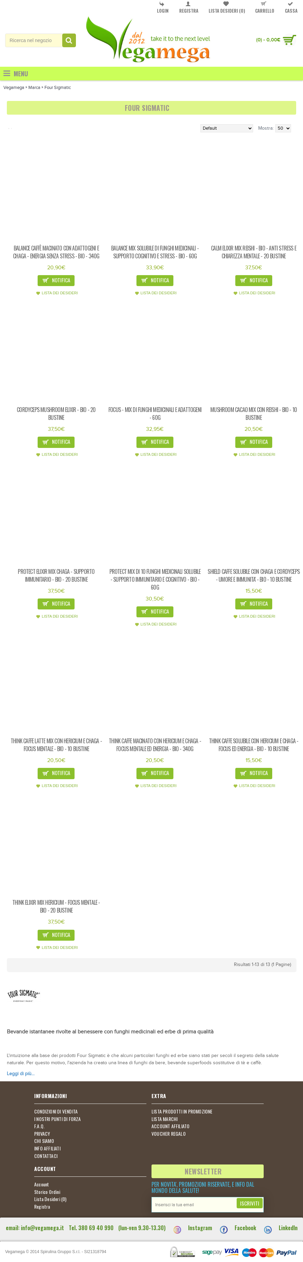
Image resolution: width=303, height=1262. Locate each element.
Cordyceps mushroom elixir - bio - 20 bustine (56, 413)
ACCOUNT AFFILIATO (170, 1126)
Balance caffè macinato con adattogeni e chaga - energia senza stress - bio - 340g (56, 252)
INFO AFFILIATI (47, 1148)
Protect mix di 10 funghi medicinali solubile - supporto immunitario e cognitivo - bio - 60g (155, 579)
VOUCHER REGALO (169, 1133)
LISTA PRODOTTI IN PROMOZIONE (182, 1111)
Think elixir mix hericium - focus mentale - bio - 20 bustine (56, 906)
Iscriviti (249, 1203)
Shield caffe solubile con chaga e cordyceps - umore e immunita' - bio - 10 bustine (254, 575)
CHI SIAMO (44, 1140)
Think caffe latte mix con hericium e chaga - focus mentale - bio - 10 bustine (56, 745)
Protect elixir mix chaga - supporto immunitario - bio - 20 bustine (56, 575)
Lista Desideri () (50, 1199)
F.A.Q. (39, 1126)
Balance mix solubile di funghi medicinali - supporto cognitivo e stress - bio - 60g (155, 252)
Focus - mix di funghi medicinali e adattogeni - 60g (154, 413)
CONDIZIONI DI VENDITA (56, 1111)
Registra (42, 1206)
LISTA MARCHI (164, 1119)
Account (41, 1184)
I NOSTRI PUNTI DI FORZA (57, 1119)
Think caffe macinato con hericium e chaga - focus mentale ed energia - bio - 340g (155, 745)
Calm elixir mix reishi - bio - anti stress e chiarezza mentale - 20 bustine (253, 252)
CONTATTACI (45, 1155)
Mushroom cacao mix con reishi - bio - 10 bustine (253, 413)
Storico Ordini (47, 1191)
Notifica (56, 280)
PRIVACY (42, 1133)
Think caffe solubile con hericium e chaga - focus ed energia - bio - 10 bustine (254, 745)
